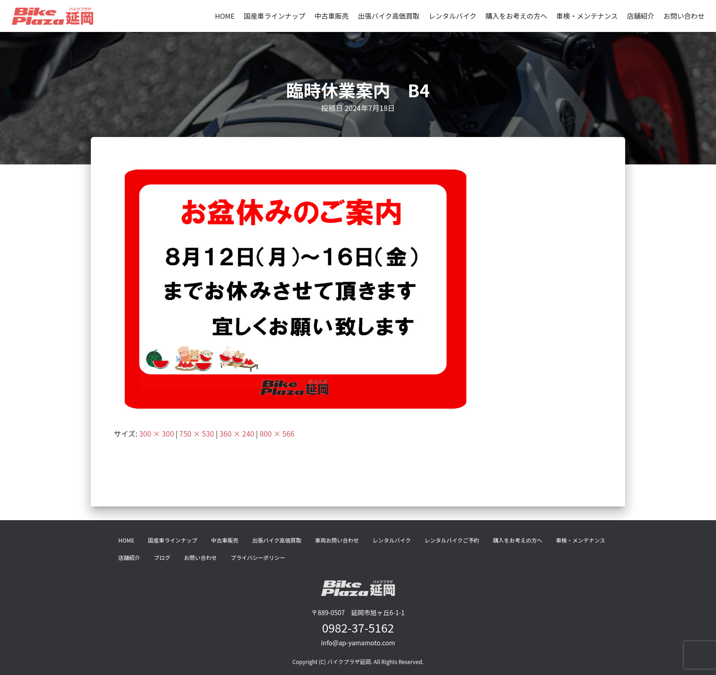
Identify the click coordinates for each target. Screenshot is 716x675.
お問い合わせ (684, 16)
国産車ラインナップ (274, 16)
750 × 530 (196, 433)
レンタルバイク (453, 16)
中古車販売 (332, 16)
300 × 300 (156, 433)
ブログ (162, 557)
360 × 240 (237, 433)
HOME (225, 16)
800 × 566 (276, 433)
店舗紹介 (640, 16)
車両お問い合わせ (337, 540)
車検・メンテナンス (587, 16)
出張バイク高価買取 (389, 16)
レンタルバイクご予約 (452, 540)
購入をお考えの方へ (516, 16)
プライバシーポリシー (258, 557)
